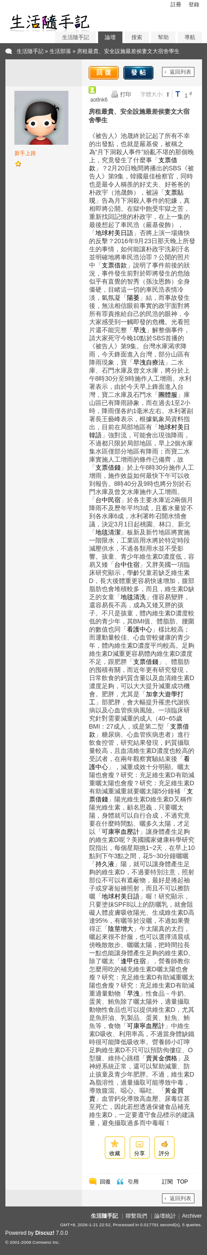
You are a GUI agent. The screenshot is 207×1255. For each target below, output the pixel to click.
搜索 (136, 37)
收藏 (114, 1153)
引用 (133, 1182)
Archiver (192, 1216)
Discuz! (44, 1233)
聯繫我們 (136, 1216)
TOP (182, 1182)
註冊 (176, 4)
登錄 (194, 4)
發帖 (139, 72)
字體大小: (151, 94)
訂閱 (167, 1182)
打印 (125, 94)
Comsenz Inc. (46, 1242)
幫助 (163, 37)
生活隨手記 (75, 37)
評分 (164, 1153)
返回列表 (180, 72)
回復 (104, 72)
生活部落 (60, 51)
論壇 (110, 37)
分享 (139, 1153)
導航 (189, 37)
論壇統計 (165, 1216)
